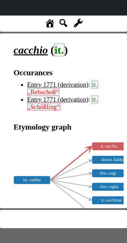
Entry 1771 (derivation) (57, 84)
